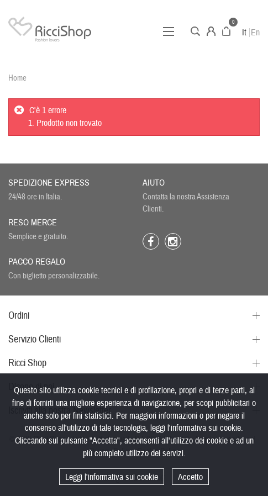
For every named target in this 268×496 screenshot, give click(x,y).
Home (17, 78)
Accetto (190, 477)
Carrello (226, 31)
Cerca (195, 31)
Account (211, 31)
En (255, 32)
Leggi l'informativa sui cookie (111, 477)
